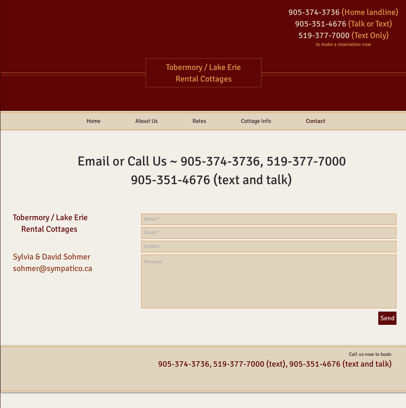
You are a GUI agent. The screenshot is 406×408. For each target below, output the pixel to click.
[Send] (387, 318)
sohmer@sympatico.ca (52, 268)
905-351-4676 (170, 180)
